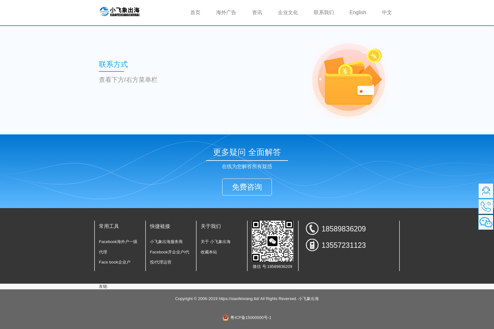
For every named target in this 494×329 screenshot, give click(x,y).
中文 (387, 12)
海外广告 (226, 12)
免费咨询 (247, 187)
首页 (199, 12)
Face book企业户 (114, 262)
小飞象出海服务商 (166, 241)
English (358, 12)
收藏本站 (209, 252)
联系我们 (324, 12)
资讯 (257, 12)
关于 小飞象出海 (216, 241)
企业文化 (288, 12)
